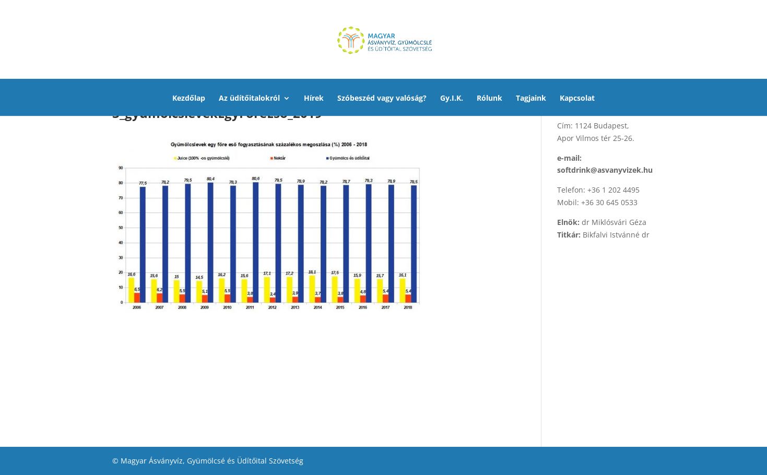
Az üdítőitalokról (249, 98)
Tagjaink (531, 98)
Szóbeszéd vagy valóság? (382, 98)
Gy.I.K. (451, 98)
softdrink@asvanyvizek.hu (605, 170)
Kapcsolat (577, 98)
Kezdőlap (188, 98)
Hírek (314, 98)
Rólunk (489, 98)
